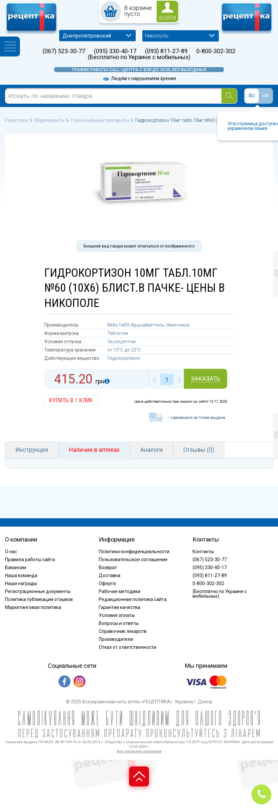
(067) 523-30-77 (64, 51)
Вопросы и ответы (119, 623)
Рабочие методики (119, 591)
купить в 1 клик (71, 400)
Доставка (109, 575)
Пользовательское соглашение (133, 559)
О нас (11, 551)
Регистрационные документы (37, 591)
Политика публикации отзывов (39, 599)
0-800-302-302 (215, 51)
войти (167, 18)
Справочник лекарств (123, 631)
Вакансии (15, 567)
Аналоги (151, 449)
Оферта (107, 583)
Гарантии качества (119, 607)
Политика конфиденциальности (134, 551)
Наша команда (21, 575)
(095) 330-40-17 (115, 51)
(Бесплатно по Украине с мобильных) (139, 57)
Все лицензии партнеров (139, 751)
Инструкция (31, 449)
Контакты (203, 551)
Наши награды (21, 583)
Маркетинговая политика (33, 607)
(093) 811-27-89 (166, 51)
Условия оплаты (117, 615)
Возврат (108, 567)
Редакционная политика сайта (133, 599)
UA (265, 95)
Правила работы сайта (30, 559)
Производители (116, 639)
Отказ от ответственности (127, 647)
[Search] (229, 95)
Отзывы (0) (198, 449)
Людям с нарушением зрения (139, 78)
